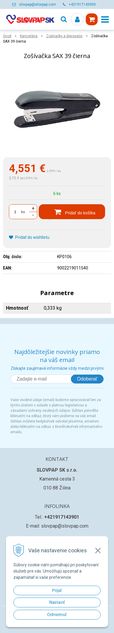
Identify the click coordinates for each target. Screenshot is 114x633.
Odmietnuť (57, 614)
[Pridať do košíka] (72, 211)
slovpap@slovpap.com (37, 4)
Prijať (57, 590)
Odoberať (87, 378)
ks (23, 212)
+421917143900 (82, 4)
